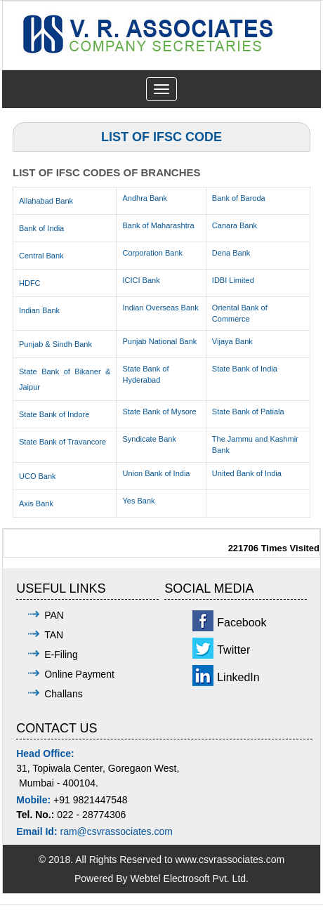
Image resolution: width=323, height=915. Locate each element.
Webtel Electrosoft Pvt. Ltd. (189, 878)
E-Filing (60, 654)
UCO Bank (37, 476)
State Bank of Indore (54, 414)
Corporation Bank (152, 253)
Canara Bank (234, 225)
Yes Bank (138, 500)
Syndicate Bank (149, 439)
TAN (53, 634)
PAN (54, 615)
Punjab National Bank (159, 341)
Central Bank (41, 255)
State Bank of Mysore (159, 411)
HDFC (30, 283)
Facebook (241, 622)
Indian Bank (39, 310)
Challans (63, 693)
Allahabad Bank (46, 201)
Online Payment (79, 674)
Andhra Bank (144, 198)
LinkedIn (238, 677)
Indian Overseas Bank (160, 307)
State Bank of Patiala (248, 411)
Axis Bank (36, 503)
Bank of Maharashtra (158, 225)
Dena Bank (231, 253)
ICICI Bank (140, 280)
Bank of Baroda (238, 198)
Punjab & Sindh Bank (55, 344)
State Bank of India (244, 368)
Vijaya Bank (232, 341)
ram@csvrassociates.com (116, 831)
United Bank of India (247, 473)
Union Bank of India (156, 473)
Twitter (233, 650)
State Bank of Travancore (62, 441)
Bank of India (41, 228)
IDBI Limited (233, 280)
